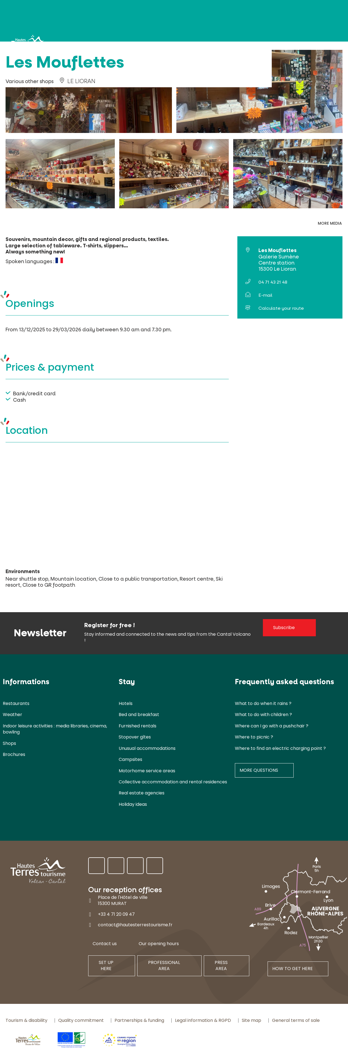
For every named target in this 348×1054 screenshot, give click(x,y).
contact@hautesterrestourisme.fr (135, 925)
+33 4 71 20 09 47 (116, 914)
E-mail (265, 295)
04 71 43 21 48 (272, 282)
